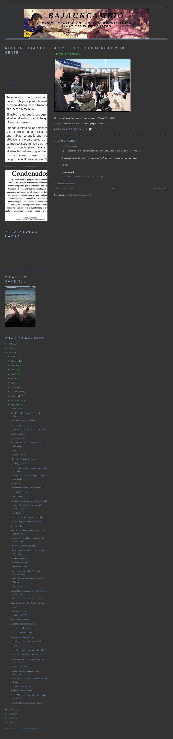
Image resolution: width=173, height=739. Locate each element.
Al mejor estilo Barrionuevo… (24, 459)
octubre (14, 396)
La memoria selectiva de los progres (26, 487)
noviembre (16, 400)
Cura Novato (16, 586)
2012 (10, 713)
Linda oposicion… (19, 454)
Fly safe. (14, 607)
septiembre (16, 391)
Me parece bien (17, 526)
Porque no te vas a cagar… (22, 690)
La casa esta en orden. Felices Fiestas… (28, 654)
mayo (14, 374)
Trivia (13, 450)
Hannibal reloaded (19, 566)
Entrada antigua (161, 188)
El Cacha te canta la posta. (22, 632)
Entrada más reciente (63, 188)
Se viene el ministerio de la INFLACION (29, 501)
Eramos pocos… (18, 408)
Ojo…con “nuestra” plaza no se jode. (27, 517)
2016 (10, 722)
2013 (10, 718)
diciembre (15, 404)
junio (13, 378)
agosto (14, 387)
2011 (10, 709)
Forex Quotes (13, 82)
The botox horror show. (21, 686)
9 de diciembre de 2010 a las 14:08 (84, 176)
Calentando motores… (20, 562)
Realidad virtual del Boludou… (24, 545)
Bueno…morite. (18, 433)
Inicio (113, 188)
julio (13, 382)
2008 (10, 343)
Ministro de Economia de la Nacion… (27, 703)
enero (14, 356)
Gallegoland (67, 146)
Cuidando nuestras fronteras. (23, 623)
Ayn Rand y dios (18, 438)
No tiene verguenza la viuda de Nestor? (28, 521)
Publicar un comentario (64, 183)
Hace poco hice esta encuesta (23, 420)
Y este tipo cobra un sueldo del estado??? (29, 650)
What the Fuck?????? (20, 496)
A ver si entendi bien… (21, 628)
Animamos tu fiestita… (21, 619)
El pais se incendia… (20, 558)
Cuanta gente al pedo (20, 463)
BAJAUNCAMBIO (86, 15)
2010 (10, 352)
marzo (14, 365)
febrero (14, 361)
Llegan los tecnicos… (67, 54)
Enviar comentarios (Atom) (79, 195)
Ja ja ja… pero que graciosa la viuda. (27, 641)
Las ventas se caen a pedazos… (24, 666)
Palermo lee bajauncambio (22, 637)
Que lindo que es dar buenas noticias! (27, 598)
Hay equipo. (16, 425)
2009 (10, 348)
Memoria (15, 645)
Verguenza (15, 483)
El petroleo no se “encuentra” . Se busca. (28, 429)
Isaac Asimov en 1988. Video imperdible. (29, 603)
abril (13, 369)
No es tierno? (16, 513)
